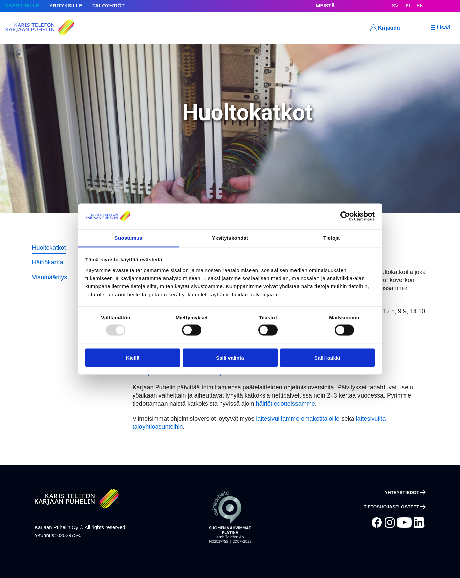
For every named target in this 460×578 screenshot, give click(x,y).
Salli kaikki (327, 358)
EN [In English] (420, 5)
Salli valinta (230, 358)
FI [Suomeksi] (408, 5)
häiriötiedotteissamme (285, 403)
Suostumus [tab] (128, 238)
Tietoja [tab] (331, 238)
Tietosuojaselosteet (391, 506)
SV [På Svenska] (395, 5)
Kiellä (132, 358)
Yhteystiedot (402, 492)
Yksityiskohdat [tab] (230, 238)
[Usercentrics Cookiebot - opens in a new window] (345, 216)
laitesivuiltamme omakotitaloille (297, 418)
